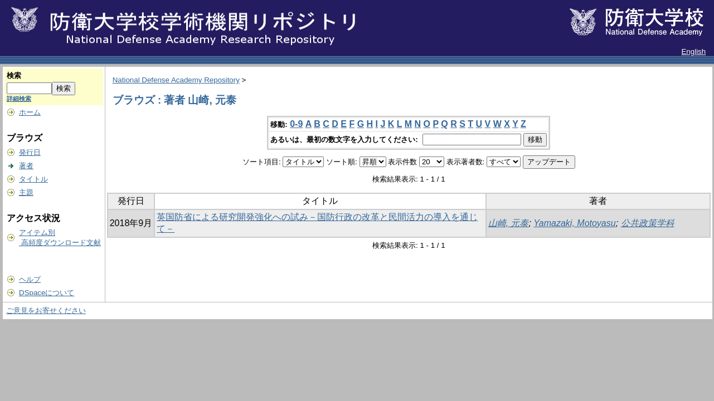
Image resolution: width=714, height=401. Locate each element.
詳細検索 (19, 98)
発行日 (30, 152)
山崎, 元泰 (508, 223)
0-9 (296, 124)
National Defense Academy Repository (176, 80)
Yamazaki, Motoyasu (574, 223)
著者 (26, 166)
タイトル (33, 179)
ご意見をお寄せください (46, 310)
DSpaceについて (46, 292)
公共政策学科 (647, 223)
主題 (26, 192)
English (693, 51)
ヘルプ (30, 279)
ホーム (30, 112)
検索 (14, 75)
